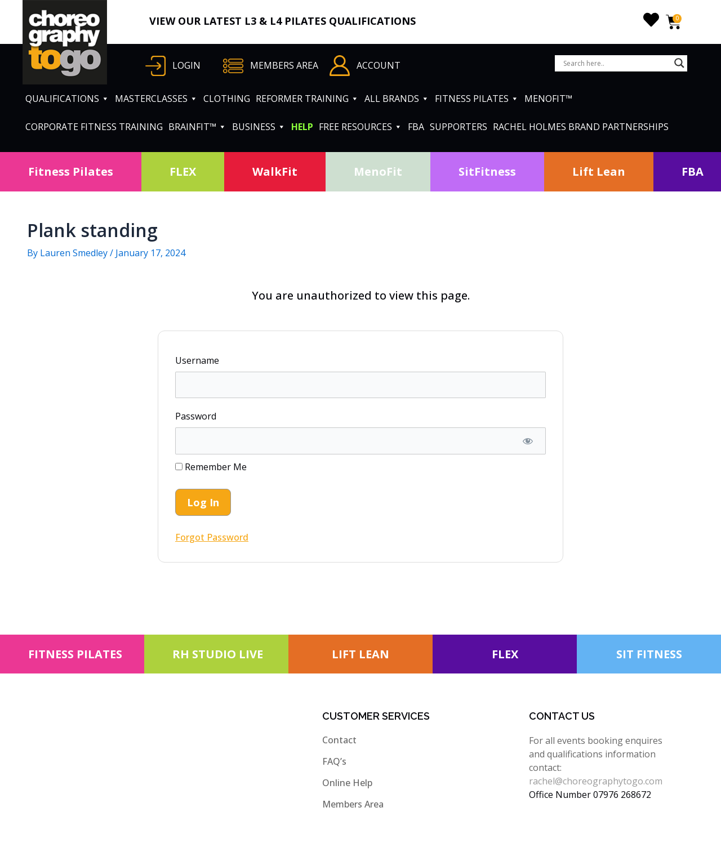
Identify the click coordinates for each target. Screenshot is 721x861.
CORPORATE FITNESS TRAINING (94, 127)
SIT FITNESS (649, 654)
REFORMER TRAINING (307, 98)
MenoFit (378, 171)
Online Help (347, 783)
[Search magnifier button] (679, 63)
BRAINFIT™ (197, 127)
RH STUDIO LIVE (217, 654)
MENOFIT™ (548, 98)
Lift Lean (598, 171)
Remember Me (211, 467)
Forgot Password (211, 537)
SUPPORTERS (458, 127)
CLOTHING (226, 98)
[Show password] (527, 440)
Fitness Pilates (70, 171)
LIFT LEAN (360, 654)
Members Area (353, 804)
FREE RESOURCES (360, 127)
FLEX (183, 171)
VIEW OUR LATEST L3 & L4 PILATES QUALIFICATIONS (282, 21)
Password (195, 416)
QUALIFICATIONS (67, 98)
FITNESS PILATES (477, 98)
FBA (416, 127)
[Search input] (616, 63)
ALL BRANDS (396, 98)
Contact (339, 740)
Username (197, 360)
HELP (302, 127)
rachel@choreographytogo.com (595, 781)
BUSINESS (259, 127)
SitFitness (487, 171)
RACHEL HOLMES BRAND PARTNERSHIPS (581, 127)
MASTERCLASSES (156, 98)
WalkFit (274, 171)
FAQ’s (334, 761)
